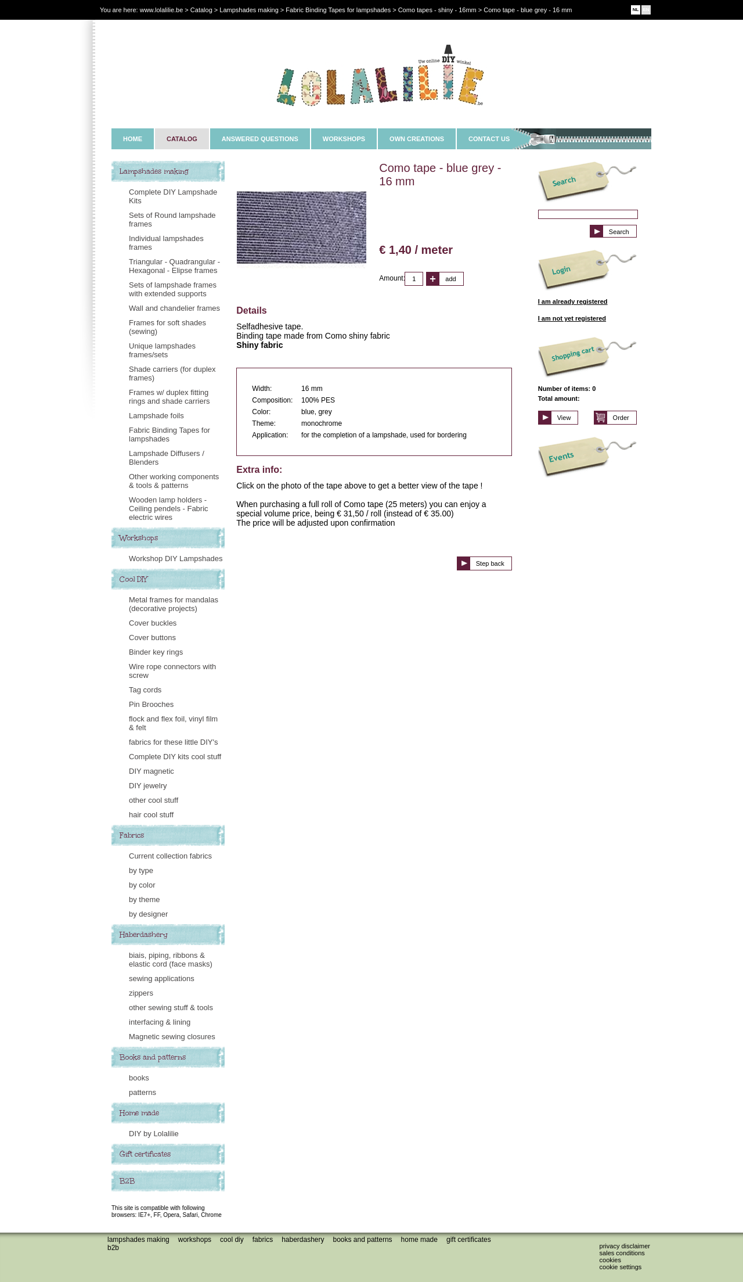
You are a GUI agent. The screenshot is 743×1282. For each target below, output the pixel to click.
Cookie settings (621, 1266)
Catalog (201, 9)
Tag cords (145, 689)
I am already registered (573, 301)
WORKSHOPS (344, 138)
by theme (144, 899)
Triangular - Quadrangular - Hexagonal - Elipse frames (174, 266)
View (564, 417)
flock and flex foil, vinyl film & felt (173, 723)
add (450, 278)
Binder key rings (156, 652)
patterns (142, 1092)
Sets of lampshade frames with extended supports (173, 289)
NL (636, 9)
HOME (132, 138)
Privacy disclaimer (625, 1246)
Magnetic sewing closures (172, 1036)
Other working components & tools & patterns (174, 481)
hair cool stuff (151, 814)
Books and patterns (153, 1057)
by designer (148, 914)
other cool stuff (153, 800)
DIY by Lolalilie (154, 1133)
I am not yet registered (572, 318)
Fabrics (132, 835)
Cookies (610, 1259)
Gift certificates (145, 1154)
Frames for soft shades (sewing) (167, 327)
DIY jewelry (148, 785)
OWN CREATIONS (416, 138)
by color (142, 885)
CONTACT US (489, 138)
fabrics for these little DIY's (173, 742)
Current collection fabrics (170, 856)
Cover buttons (152, 637)
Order (621, 417)
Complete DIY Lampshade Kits (173, 196)
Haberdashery (144, 934)
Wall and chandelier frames (174, 308)
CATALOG (182, 138)
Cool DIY (133, 579)
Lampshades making (154, 171)
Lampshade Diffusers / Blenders (166, 457)
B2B (127, 1181)
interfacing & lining (159, 1022)
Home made (139, 1113)
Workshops (139, 538)
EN (646, 9)
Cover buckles (152, 623)
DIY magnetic (151, 771)
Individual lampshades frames (166, 243)
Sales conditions (622, 1252)
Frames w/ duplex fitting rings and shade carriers (169, 396)
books (139, 1077)
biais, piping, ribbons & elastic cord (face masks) (170, 959)
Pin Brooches (151, 704)
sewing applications (161, 978)
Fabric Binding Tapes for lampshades (169, 434)
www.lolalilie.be (161, 9)
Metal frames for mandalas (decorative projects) (173, 604)
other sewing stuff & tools (171, 1007)
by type (141, 870)
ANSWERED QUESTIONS (260, 138)
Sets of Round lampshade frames (172, 219)
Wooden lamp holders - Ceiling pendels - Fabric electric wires (168, 508)
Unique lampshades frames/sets (162, 350)
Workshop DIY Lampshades (175, 558)
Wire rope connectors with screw (172, 671)
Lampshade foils (156, 415)
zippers (141, 993)
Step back (490, 563)
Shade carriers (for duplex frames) (172, 373)
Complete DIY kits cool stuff (175, 756)
